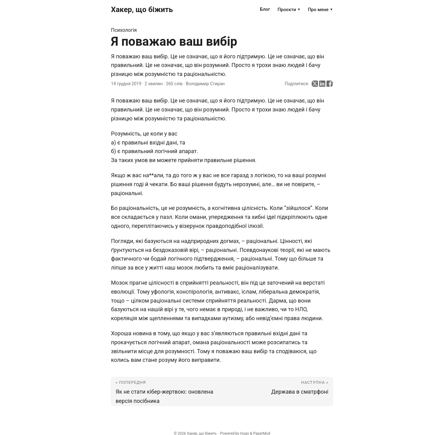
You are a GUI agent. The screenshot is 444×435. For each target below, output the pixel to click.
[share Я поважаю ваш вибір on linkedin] (322, 84)
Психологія (124, 30)
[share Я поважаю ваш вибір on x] (315, 84)
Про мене (320, 9)
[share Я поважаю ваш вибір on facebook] (330, 84)
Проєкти (289, 9)
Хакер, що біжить (142, 9)
